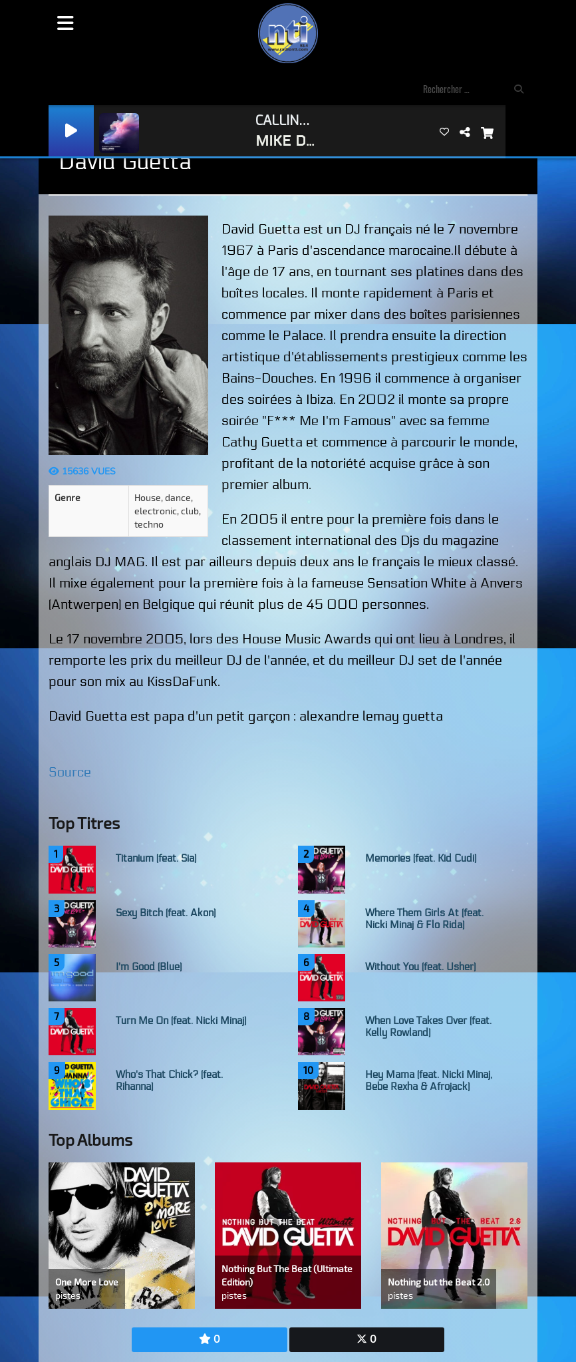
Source (70, 772)
